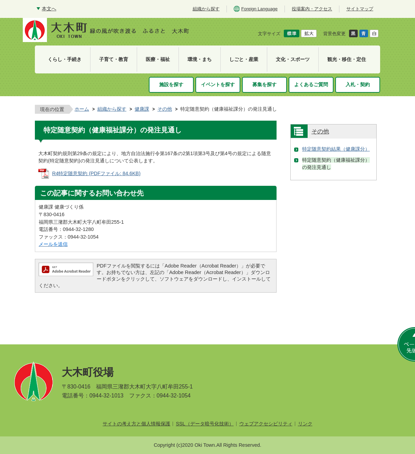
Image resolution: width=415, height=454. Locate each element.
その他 (164, 109)
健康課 (142, 109)
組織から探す (111, 109)
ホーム (82, 109)
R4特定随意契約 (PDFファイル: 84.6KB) (96, 173)
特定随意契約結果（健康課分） (336, 149)
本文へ (49, 8)
